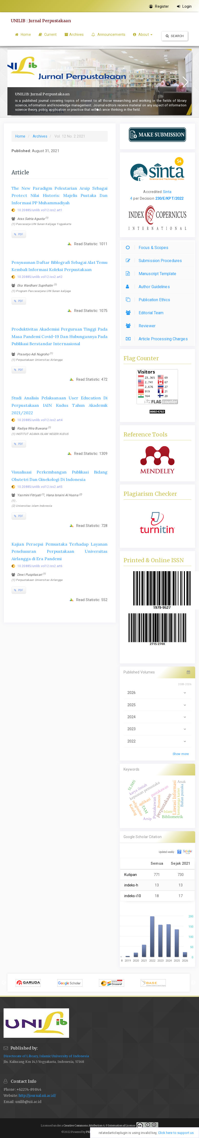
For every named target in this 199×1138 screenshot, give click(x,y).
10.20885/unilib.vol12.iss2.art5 (39, 487)
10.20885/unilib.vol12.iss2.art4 (39, 420)
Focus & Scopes (148, 247)
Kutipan (130, 875)
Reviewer (142, 325)
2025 (157, 705)
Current (48, 34)
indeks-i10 (132, 896)
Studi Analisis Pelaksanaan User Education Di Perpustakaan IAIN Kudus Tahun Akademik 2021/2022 (60, 405)
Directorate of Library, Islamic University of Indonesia (46, 1056)
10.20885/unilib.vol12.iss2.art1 (39, 210)
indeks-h (131, 885)
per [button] (135, 198)
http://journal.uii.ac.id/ (37, 1096)
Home (23, 34)
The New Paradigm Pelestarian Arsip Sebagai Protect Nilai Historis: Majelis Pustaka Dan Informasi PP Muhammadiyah (60, 196)
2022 (157, 741)
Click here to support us (176, 1133)
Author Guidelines (149, 286)
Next (193, 982)
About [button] (142, 34)
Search (175, 36)
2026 (157, 692)
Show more (181, 754)
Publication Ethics (149, 299)
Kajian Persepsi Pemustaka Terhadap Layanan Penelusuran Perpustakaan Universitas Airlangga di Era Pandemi (60, 551)
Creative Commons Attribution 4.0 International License (99, 1125)
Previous (3, 982)
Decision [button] (146, 198)
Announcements (108, 34)
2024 (157, 717)
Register (159, 6)
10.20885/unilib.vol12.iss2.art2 (39, 277)
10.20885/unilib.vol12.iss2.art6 (39, 566)
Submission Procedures (155, 260)
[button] (97, 110)
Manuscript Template (152, 273)
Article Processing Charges (158, 338)
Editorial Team (145, 312)
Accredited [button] (152, 192)
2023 (157, 729)
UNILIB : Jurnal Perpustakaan (41, 20)
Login (184, 6)
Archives (74, 34)
